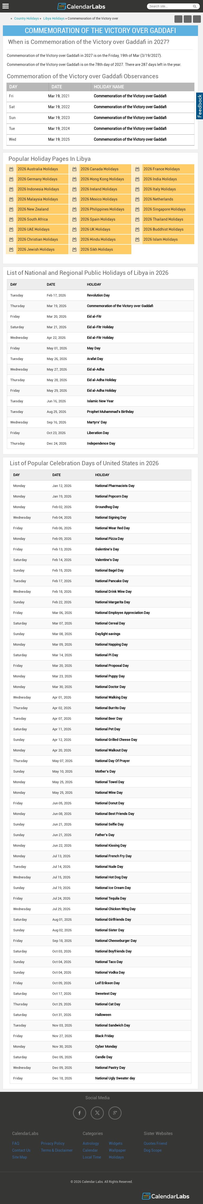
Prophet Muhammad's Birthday (110, 412)
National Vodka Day (110, 972)
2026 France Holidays (162, 169)
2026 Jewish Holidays (36, 249)
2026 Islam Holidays (161, 239)
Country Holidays (26, 18)
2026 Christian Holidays (38, 239)
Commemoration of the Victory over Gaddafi (130, 96)
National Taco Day (109, 962)
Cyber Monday (106, 1046)
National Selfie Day (109, 824)
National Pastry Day (110, 1068)
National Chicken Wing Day (115, 909)
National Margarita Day (112, 602)
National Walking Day (111, 697)
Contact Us (21, 1150)
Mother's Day (105, 771)
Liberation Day (98, 433)
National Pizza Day (109, 539)
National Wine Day (109, 793)
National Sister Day (109, 930)
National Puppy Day (110, 676)
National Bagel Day (109, 570)
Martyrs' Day (97, 422)
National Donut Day (109, 803)
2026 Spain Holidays (98, 219)
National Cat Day (107, 1004)
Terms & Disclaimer (57, 1150)
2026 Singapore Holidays (165, 209)
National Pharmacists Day (115, 486)
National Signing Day (110, 517)
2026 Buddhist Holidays (163, 229)
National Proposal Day (112, 666)
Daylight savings (107, 634)
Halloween (103, 1015)
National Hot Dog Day (111, 877)
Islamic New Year (100, 401)
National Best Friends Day (114, 814)
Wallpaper (117, 1150)
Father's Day (104, 835)
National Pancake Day (111, 581)
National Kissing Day (110, 845)
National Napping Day (111, 644)
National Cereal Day (110, 623)
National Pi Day (106, 655)
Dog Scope (153, 1150)
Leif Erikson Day (107, 983)
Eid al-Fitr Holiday (100, 327)
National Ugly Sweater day (115, 1078)
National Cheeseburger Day (116, 941)
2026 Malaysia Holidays (38, 199)
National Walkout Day (111, 750)
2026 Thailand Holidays (163, 219)
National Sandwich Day (112, 1025)
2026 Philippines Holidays (102, 209)
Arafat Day (95, 359)
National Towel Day (109, 782)
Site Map (19, 1157)
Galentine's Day (107, 549)
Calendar (90, 1150)
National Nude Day (109, 867)
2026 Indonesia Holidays (38, 189)
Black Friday (104, 1036)
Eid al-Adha (95, 369)
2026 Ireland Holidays (99, 189)
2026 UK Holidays (95, 229)
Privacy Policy (52, 1143)
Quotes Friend (155, 1143)
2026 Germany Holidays (37, 179)
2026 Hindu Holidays (98, 239)
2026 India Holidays (160, 179)
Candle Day (103, 1057)
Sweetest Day (105, 994)
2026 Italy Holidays (160, 189)
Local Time (92, 1157)
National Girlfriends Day (113, 920)
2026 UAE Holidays (33, 229)
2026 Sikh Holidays (97, 249)
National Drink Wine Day (113, 592)
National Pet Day (107, 729)
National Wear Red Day (112, 528)
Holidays (116, 1157)
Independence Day (101, 443)
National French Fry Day (113, 856)
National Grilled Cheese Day (116, 740)
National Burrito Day (110, 708)
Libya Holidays (53, 18)
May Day (93, 348)
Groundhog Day (107, 507)
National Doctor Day (110, 687)
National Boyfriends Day (113, 951)
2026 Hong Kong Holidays (102, 179)
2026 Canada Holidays (99, 169)
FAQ (15, 1143)
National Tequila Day (110, 898)
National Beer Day (108, 718)
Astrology (91, 1143)
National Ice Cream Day (113, 888)
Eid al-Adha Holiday (101, 380)
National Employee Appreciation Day (122, 613)
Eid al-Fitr (94, 316)
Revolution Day (98, 295)
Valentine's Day (107, 560)
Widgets (115, 1143)
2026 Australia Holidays (38, 169)
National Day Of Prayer (112, 761)
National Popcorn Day (111, 496)
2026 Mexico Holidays (99, 199)
